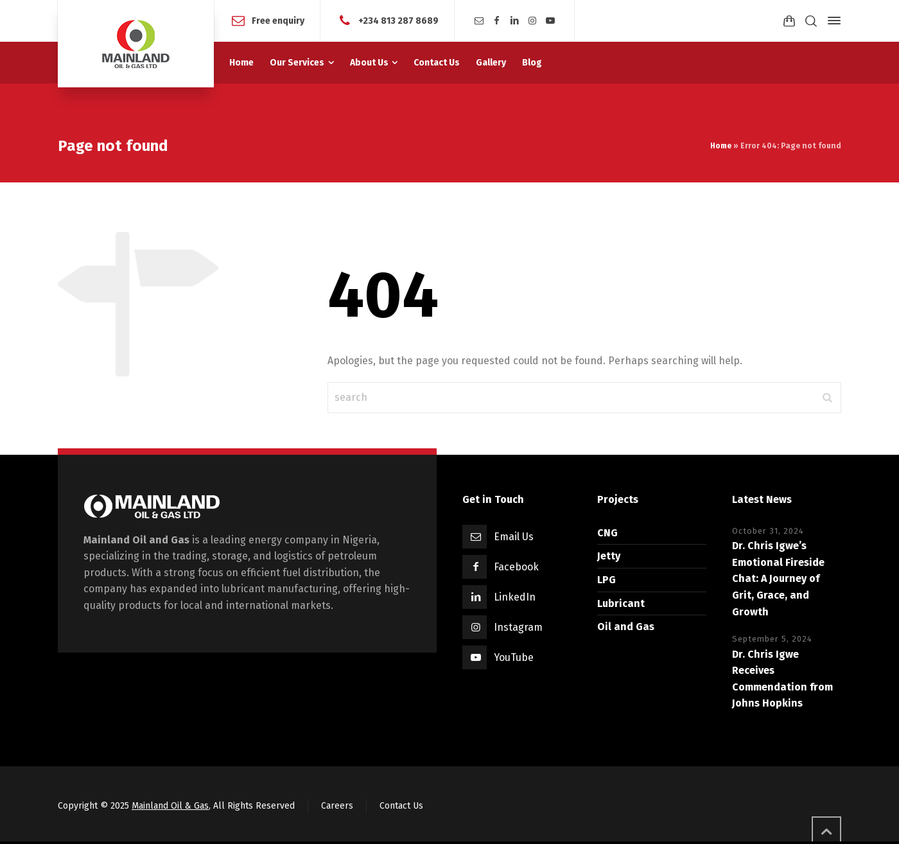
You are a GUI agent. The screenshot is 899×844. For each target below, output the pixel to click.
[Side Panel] (831, 20)
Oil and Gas (625, 626)
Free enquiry (278, 20)
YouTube (514, 657)
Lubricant (621, 603)
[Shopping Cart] (789, 20)
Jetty (608, 556)
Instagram (518, 627)
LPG (606, 580)
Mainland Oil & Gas (170, 805)
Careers (337, 805)
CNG (607, 533)
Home (720, 145)
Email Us (514, 537)
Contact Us (401, 805)
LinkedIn (515, 597)
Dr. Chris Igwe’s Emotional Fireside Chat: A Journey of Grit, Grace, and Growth (778, 578)
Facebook (516, 567)
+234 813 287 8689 (398, 20)
